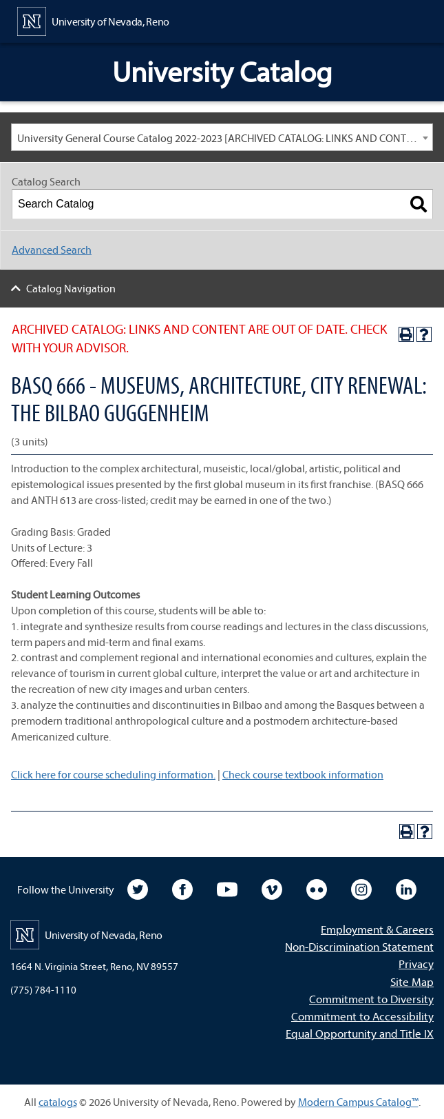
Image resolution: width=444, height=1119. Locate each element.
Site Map (412, 981)
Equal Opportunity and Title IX (360, 1033)
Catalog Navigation (71, 288)
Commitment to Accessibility (362, 1016)
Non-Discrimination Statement (359, 946)
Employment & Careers (377, 929)
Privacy (416, 963)
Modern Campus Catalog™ (358, 1102)
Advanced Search (52, 249)
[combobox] (222, 137)
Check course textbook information (302, 774)
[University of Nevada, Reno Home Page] (93, 20)
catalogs (58, 1102)
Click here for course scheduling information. (113, 774)
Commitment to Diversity (371, 998)
